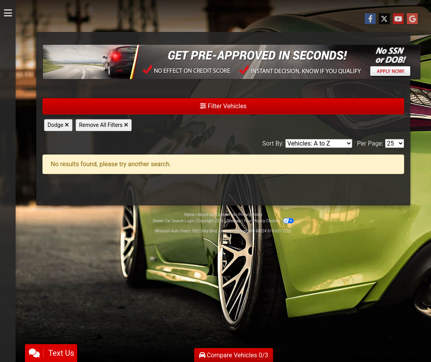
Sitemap (233, 221)
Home (189, 215)
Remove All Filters (103, 125)
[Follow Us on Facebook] (370, 19)
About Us (206, 215)
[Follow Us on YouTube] (398, 19)
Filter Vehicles (223, 106)
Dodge (58, 125)
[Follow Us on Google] (412, 19)
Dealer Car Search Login (173, 221)
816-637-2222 (279, 231)
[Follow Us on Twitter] (384, 19)
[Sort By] (318, 143)
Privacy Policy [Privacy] (250, 215)
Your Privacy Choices (269, 221)
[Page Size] (394, 143)
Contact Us (225, 215)
